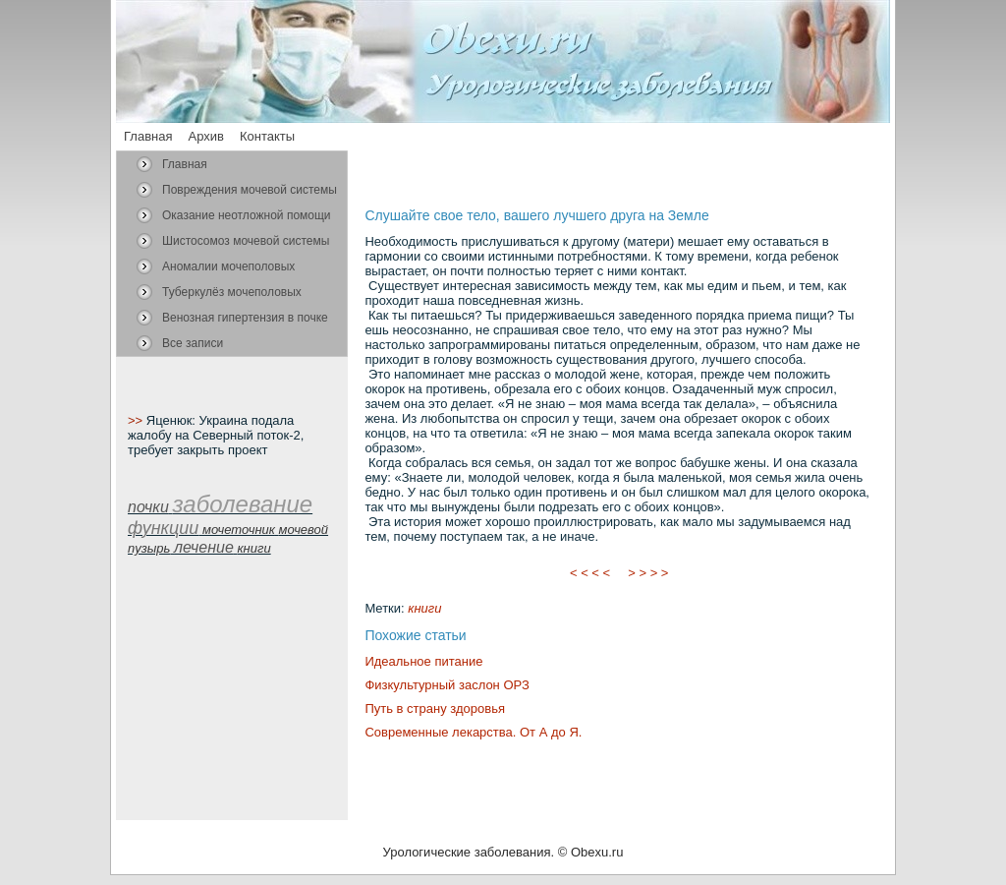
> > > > (648, 572)
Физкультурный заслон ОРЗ (446, 685)
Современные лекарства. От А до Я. (473, 732)
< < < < (590, 572)
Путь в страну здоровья (434, 708)
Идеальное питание (423, 661)
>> (137, 420)
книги (424, 608)
